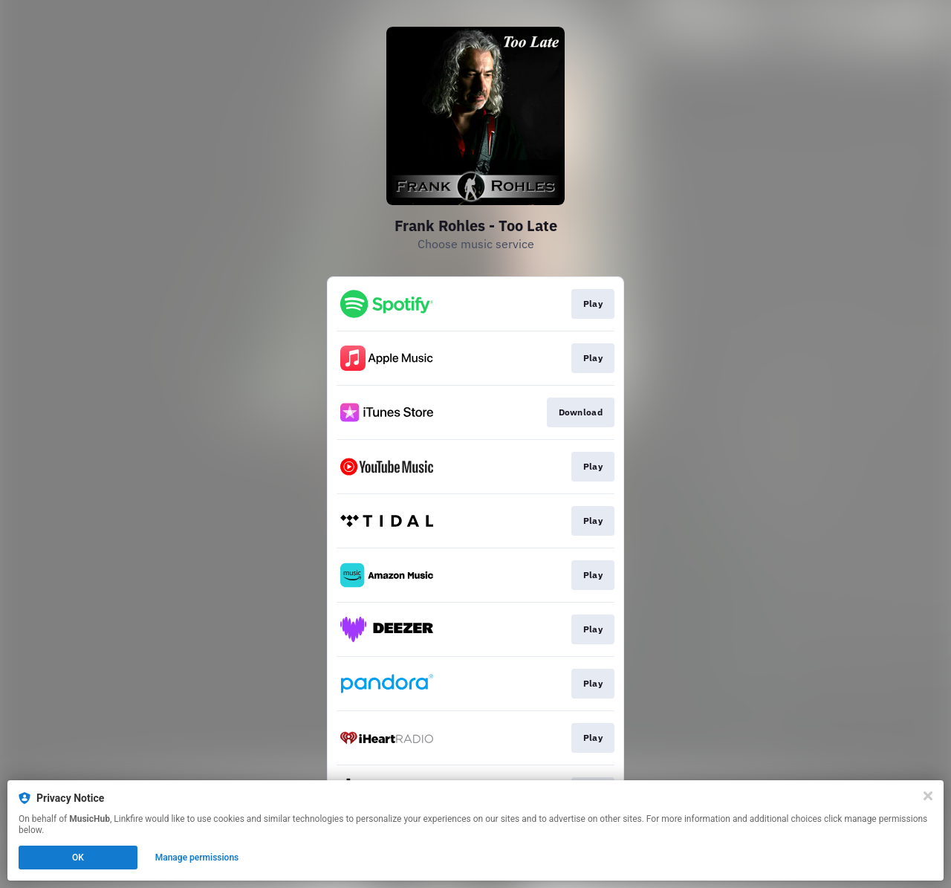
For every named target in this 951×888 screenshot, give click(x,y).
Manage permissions (197, 857)
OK (78, 857)
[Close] (928, 796)
